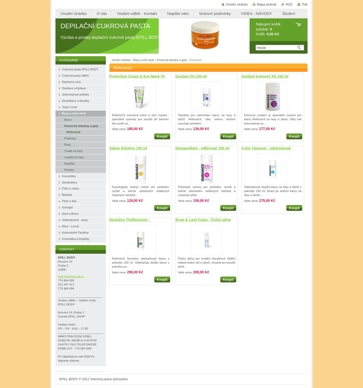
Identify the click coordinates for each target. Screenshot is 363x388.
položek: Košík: (268, 29)
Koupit (162, 136)
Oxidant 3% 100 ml (191, 76)
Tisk (305, 4)
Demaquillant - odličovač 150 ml (202, 148)
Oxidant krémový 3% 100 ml (264, 76)
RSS (289, 4)
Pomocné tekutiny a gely (172, 59)
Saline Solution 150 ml (128, 148)
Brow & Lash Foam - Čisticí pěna (203, 220)
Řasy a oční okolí (143, 59)
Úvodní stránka (237, 4)
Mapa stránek (267, 4)
